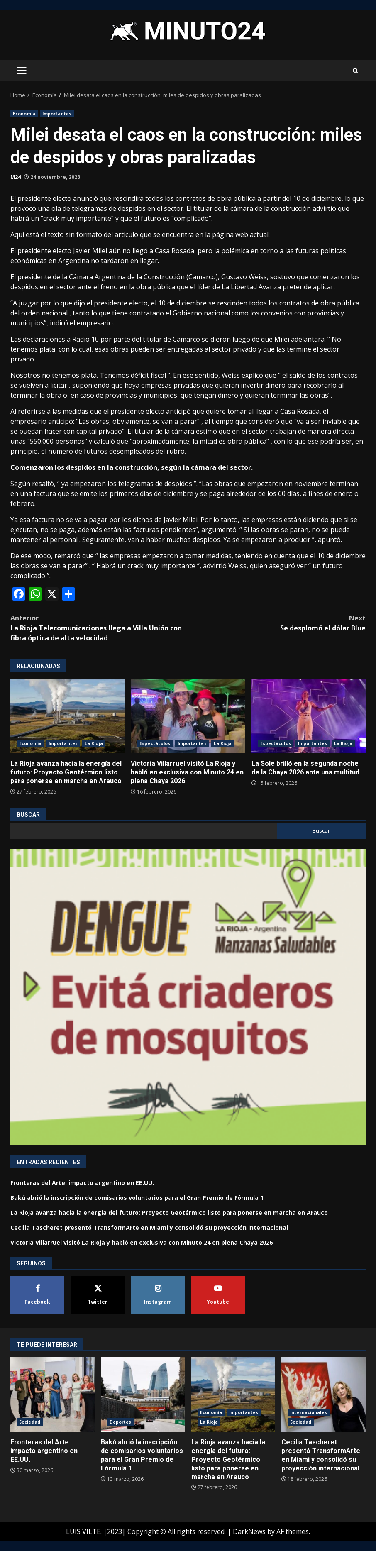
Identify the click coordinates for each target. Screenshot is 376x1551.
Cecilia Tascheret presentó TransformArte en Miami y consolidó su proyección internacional (149, 1227)
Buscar (28, 814)
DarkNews (249, 1531)
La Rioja (94, 743)
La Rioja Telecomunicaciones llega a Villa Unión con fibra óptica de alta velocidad (99, 627)
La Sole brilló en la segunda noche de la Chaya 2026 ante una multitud (308, 716)
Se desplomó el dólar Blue (277, 623)
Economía (24, 114)
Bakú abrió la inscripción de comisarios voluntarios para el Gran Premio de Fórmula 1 (137, 1198)
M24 (15, 177)
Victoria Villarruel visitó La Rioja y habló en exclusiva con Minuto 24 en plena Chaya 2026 (188, 716)
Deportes (121, 1422)
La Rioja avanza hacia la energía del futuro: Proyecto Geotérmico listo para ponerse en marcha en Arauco (67, 716)
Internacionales (308, 1412)
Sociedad (29, 1422)
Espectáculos (154, 743)
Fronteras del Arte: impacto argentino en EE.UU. (82, 1183)
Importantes (56, 114)
